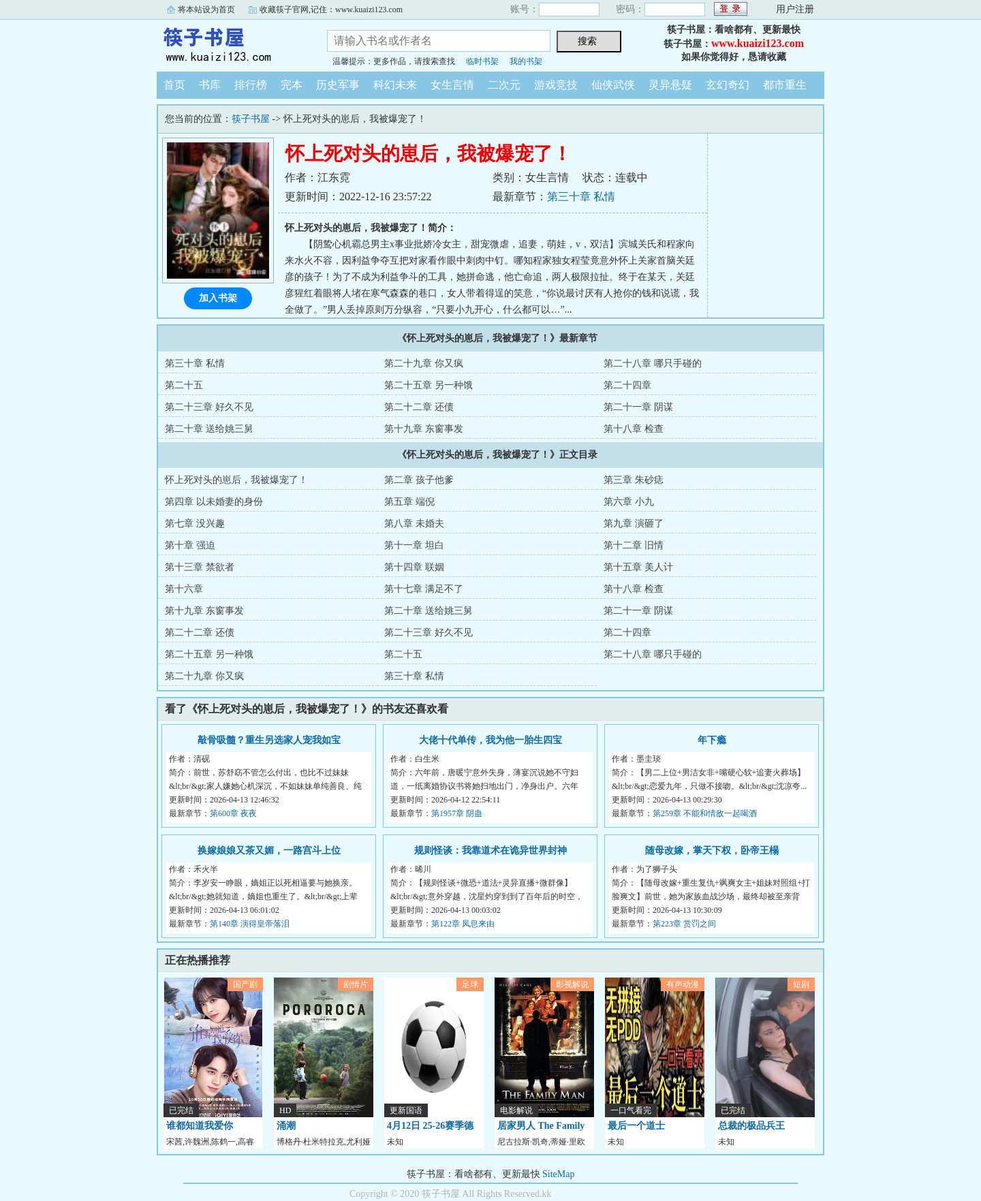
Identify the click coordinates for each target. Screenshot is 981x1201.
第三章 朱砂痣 (634, 480)
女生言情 (452, 85)
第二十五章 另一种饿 (428, 385)
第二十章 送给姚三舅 (209, 429)
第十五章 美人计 (638, 567)
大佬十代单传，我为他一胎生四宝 (490, 740)
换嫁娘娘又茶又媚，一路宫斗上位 (269, 850)
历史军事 (338, 85)
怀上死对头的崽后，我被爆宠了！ (236, 480)
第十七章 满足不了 (423, 589)
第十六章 (184, 589)
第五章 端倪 (409, 502)
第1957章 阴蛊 (456, 813)
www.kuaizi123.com (757, 43)
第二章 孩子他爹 (419, 480)
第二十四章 (627, 385)
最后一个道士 (636, 1126)
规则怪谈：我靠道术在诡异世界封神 (490, 850)
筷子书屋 (232, 43)
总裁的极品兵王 (751, 1126)
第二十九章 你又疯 (423, 363)
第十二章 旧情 (634, 545)
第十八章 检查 (634, 429)
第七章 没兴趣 (195, 523)
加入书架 (218, 298)
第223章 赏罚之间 (684, 924)
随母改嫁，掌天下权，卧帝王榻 (712, 850)
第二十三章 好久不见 (209, 407)
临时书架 (482, 61)
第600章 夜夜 (233, 813)
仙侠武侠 (613, 85)
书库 (210, 85)
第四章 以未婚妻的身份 (214, 502)
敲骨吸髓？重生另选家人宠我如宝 (269, 740)
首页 (174, 85)
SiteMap (558, 1174)
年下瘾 (712, 740)
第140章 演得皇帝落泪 (250, 924)
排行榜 (250, 85)
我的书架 (526, 61)
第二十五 (184, 385)
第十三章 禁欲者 (199, 567)
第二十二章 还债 (419, 407)
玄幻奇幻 (727, 85)
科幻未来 (395, 85)
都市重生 (785, 85)
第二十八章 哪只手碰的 (653, 363)
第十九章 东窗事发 (423, 429)
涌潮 (286, 1126)
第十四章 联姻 (414, 567)
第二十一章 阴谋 (638, 407)
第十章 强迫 (190, 545)
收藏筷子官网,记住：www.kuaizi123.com (331, 9)
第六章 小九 (629, 502)
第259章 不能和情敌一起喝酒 (705, 813)
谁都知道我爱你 (199, 1126)
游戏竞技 (556, 85)
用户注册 (795, 9)
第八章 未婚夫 (414, 523)
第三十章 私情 (581, 196)
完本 (291, 85)
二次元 (504, 85)
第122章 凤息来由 (463, 924)
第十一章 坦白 (414, 545)
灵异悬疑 (670, 85)
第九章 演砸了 (634, 523)
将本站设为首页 (206, 9)
